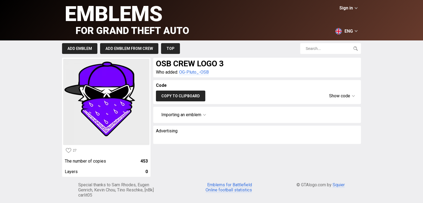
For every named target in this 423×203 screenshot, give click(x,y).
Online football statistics (229, 189)
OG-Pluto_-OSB (194, 72)
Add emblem (79, 48)
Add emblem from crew (129, 48)
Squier (339, 184)
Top (170, 48)
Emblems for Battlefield (229, 184)
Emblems (127, 19)
